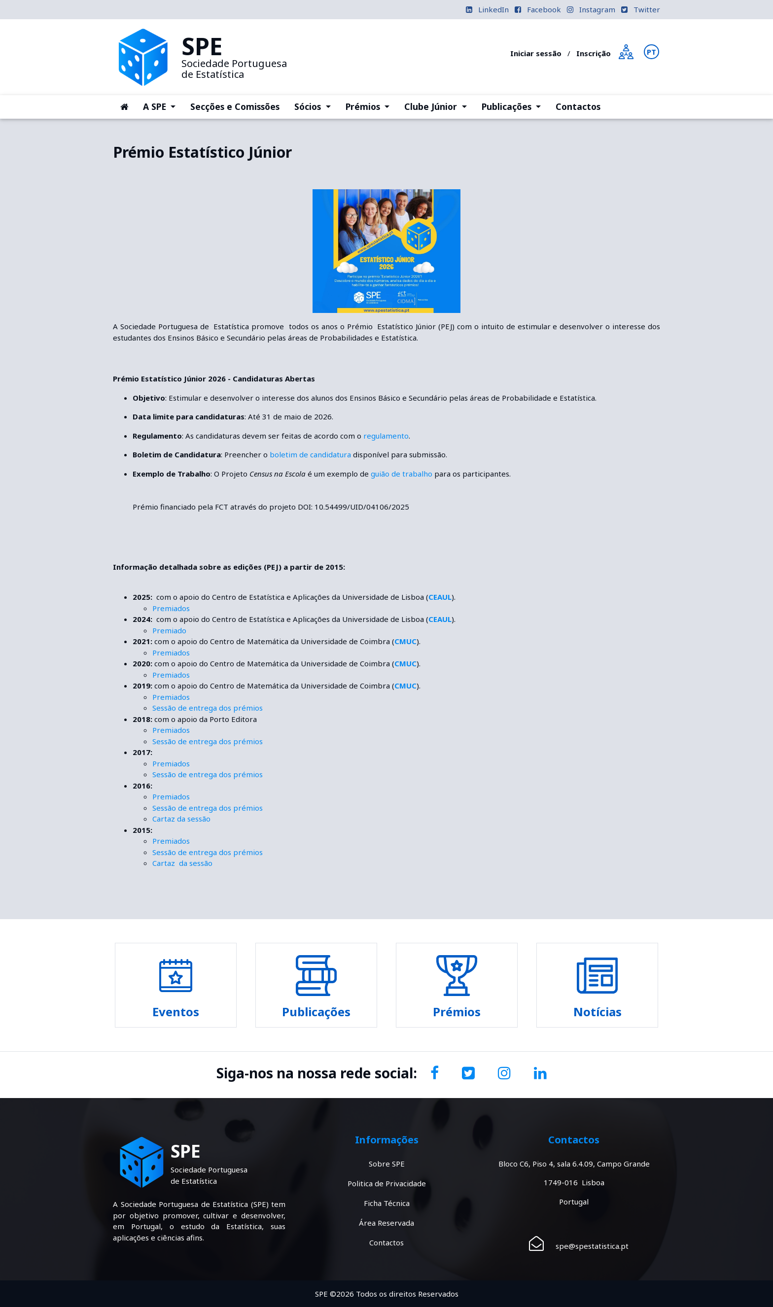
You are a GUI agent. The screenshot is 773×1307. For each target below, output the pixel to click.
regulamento (386, 436)
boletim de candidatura (310, 454)
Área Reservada (386, 1223)
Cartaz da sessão (181, 819)
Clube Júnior (439, 106)
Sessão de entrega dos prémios (207, 708)
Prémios (371, 106)
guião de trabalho (401, 474)
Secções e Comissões (235, 106)
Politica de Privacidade (387, 1183)
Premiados (171, 608)
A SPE (163, 106)
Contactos (578, 106)
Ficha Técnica (387, 1203)
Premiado (169, 630)
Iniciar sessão (536, 53)
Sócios (316, 106)
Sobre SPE (387, 1164)
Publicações (515, 106)
